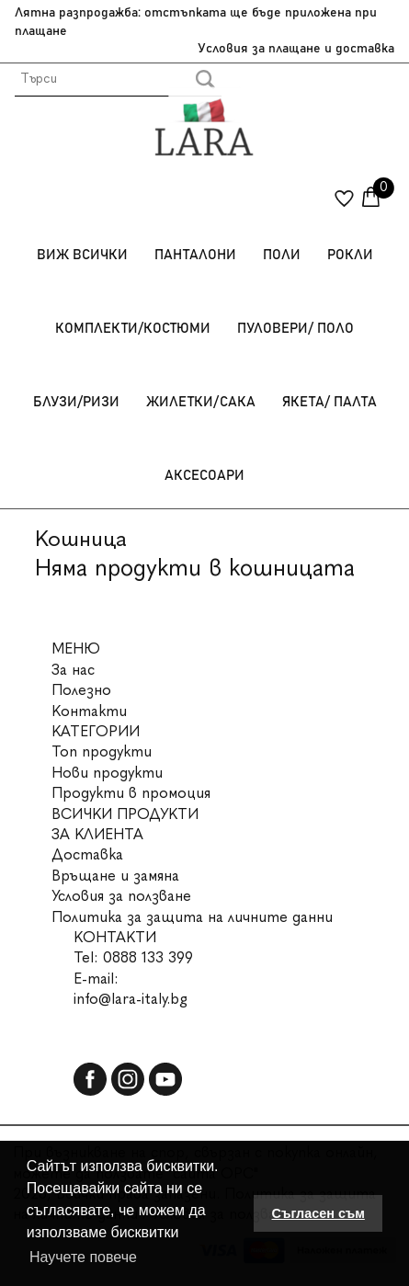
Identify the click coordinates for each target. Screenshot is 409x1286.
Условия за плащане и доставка (296, 48)
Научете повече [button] (83, 1257)
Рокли (350, 255)
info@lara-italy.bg (130, 998)
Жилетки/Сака (201, 402)
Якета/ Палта (329, 402)
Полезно (81, 690)
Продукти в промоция (130, 793)
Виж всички (82, 255)
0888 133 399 (148, 957)
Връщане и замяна (115, 875)
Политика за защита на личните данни (192, 917)
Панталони (195, 255)
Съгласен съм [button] (318, 1213)
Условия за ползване (121, 896)
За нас (73, 669)
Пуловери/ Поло (295, 329)
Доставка (87, 854)
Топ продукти (101, 751)
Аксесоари (204, 476)
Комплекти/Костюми (132, 329)
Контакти (89, 711)
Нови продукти (107, 772)
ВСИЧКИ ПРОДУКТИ (125, 814)
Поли (282, 255)
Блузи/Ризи (76, 402)
